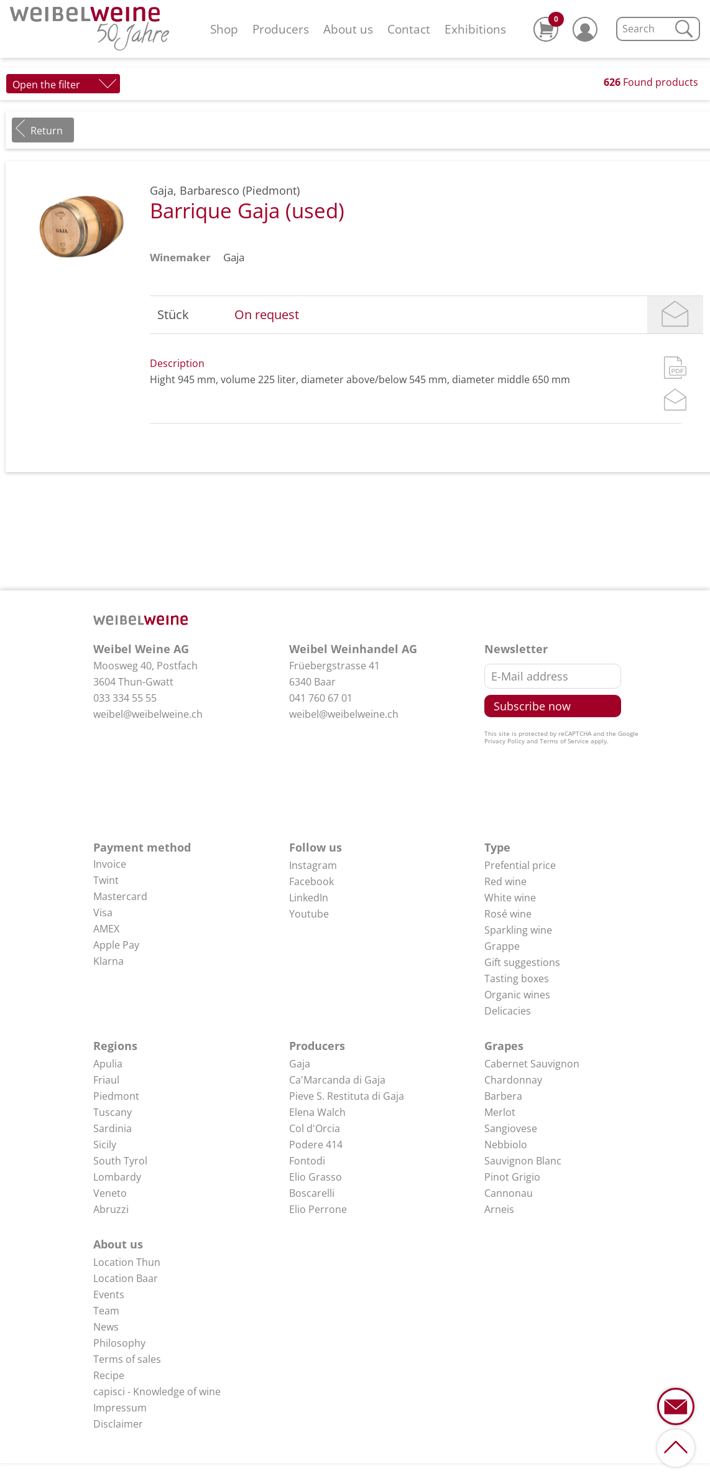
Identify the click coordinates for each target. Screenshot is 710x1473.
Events (108, 1294)
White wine (510, 897)
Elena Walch (317, 1112)
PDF (675, 367)
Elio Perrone (318, 1209)
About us (348, 29)
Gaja (233, 257)
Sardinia (112, 1128)
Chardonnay (513, 1080)
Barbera (503, 1096)
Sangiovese (510, 1128)
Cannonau (508, 1193)
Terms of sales (127, 1359)
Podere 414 (316, 1144)
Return (46, 130)
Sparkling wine (518, 930)
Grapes (503, 1045)
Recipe (108, 1375)
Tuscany (112, 1112)
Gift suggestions (522, 962)
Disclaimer (118, 1424)
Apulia (107, 1064)
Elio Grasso (315, 1177)
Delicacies (507, 1011)
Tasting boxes (516, 978)
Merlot (499, 1112)
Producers (280, 29)
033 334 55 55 (125, 698)
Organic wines (517, 994)
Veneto (110, 1193)
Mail (675, 314)
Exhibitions (475, 29)
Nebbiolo (505, 1144)
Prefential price (520, 865)
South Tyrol (120, 1161)
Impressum (120, 1408)
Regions (115, 1045)
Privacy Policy (504, 741)
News (106, 1327)
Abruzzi (111, 1209)
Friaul (106, 1080)
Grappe (502, 946)
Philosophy (119, 1343)
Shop (224, 29)
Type (497, 847)
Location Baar (125, 1278)
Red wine (505, 881)
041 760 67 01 (321, 698)
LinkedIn (308, 897)
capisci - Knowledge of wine (157, 1391)
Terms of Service (564, 741)
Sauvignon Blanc (522, 1161)
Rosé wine (508, 914)
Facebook (311, 881)
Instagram (313, 865)
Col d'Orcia (314, 1128)
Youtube (309, 914)
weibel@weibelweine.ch (148, 714)
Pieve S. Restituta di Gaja (346, 1096)
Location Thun (126, 1262)
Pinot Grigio (512, 1177)
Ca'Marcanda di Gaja (337, 1080)
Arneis (499, 1209)
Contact (408, 29)
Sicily (104, 1144)
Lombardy (117, 1177)
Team (106, 1310)
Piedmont (116, 1096)
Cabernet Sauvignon (531, 1064)
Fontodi (307, 1161)
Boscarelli (311, 1193)
